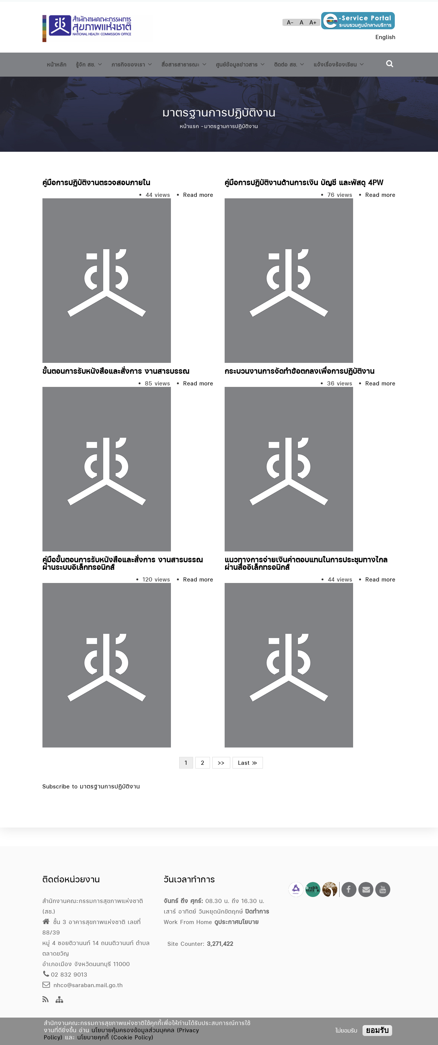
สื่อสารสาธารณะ (197, 63)
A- (290, 22)
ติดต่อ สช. (313, 63)
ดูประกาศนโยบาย (236, 922)
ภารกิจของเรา (140, 63)
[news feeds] (45, 1000)
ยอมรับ (377, 1030)
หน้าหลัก (58, 63)
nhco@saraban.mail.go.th (82, 985)
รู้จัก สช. (93, 63)
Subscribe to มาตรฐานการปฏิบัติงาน (91, 805)
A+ (313, 22)
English (386, 37)
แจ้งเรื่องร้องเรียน (75, 85)
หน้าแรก (189, 145)
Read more (198, 213)
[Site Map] (59, 1000)
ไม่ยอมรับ (346, 1030)
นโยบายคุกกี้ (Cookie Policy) (115, 1037)
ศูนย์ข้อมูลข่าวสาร (260, 63)
